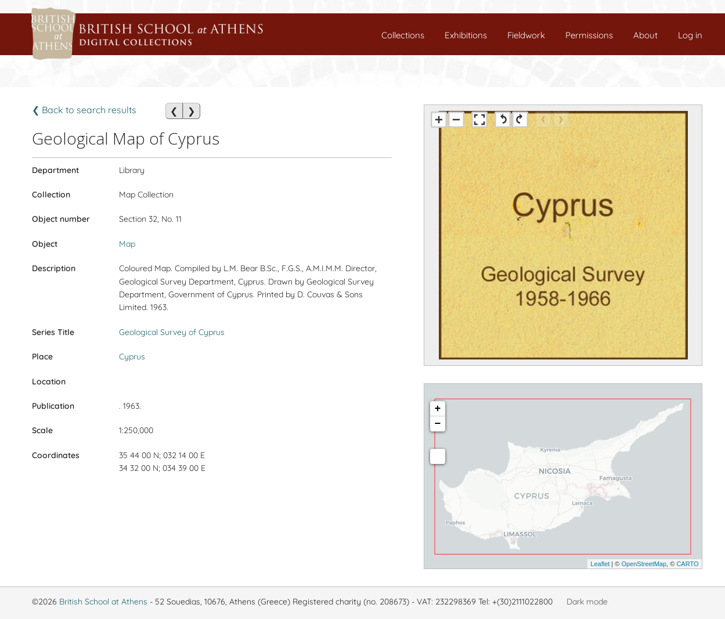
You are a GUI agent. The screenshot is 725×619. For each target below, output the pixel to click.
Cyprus (132, 356)
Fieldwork (526, 35)
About (645, 35)
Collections (402, 35)
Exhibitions (466, 35)
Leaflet (599, 563)
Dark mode (587, 601)
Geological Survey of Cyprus (172, 332)
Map (127, 244)
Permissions (589, 35)
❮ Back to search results (84, 110)
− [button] (438, 424)
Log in (690, 35)
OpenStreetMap (643, 563)
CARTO (687, 563)
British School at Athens (103, 601)
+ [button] (438, 409)
